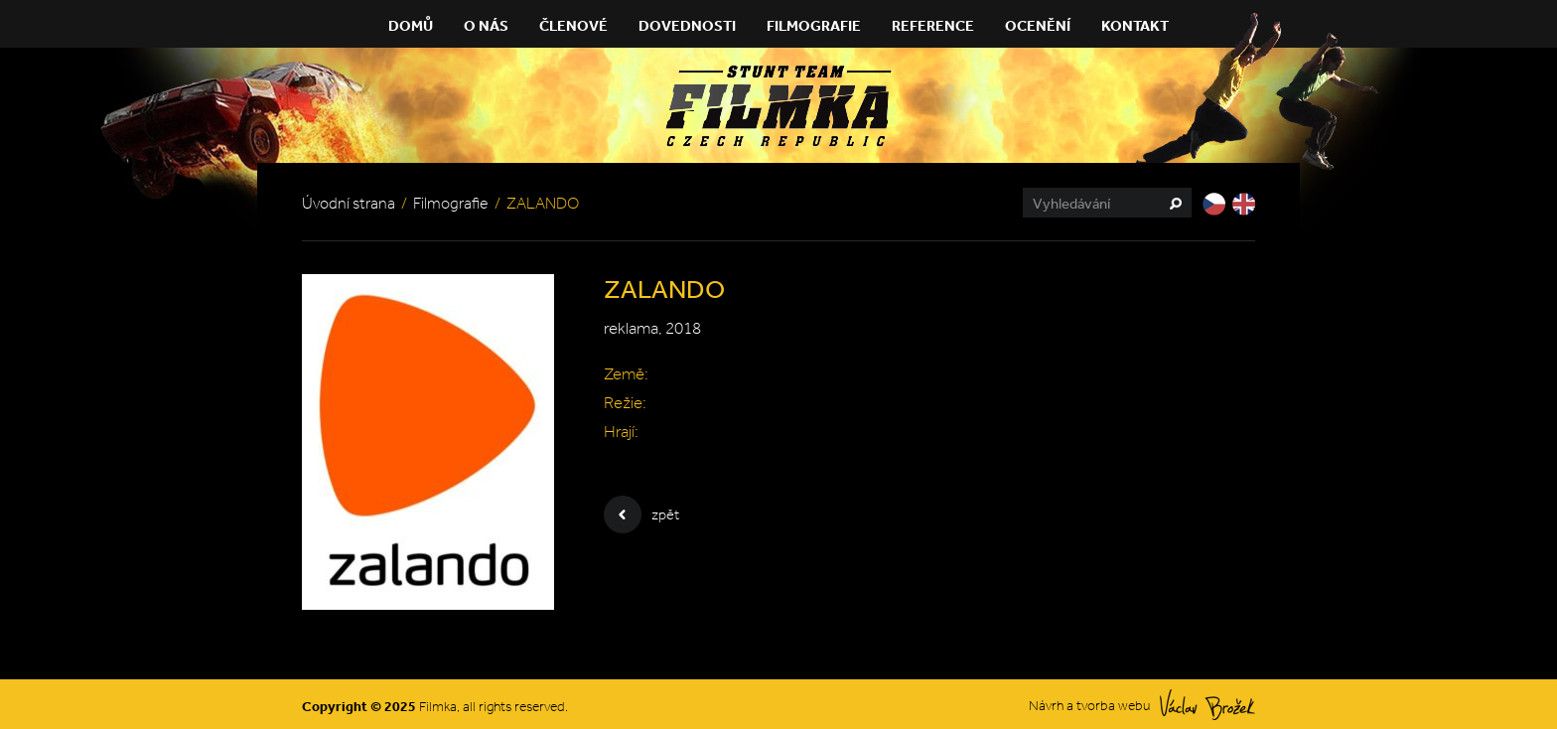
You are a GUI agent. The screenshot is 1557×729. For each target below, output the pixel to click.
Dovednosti (687, 25)
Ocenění (1037, 25)
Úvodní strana (348, 203)
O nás (486, 25)
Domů (410, 25)
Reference (933, 25)
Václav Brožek (1207, 704)
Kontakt (1135, 25)
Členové (573, 25)
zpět (641, 514)
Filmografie (814, 25)
